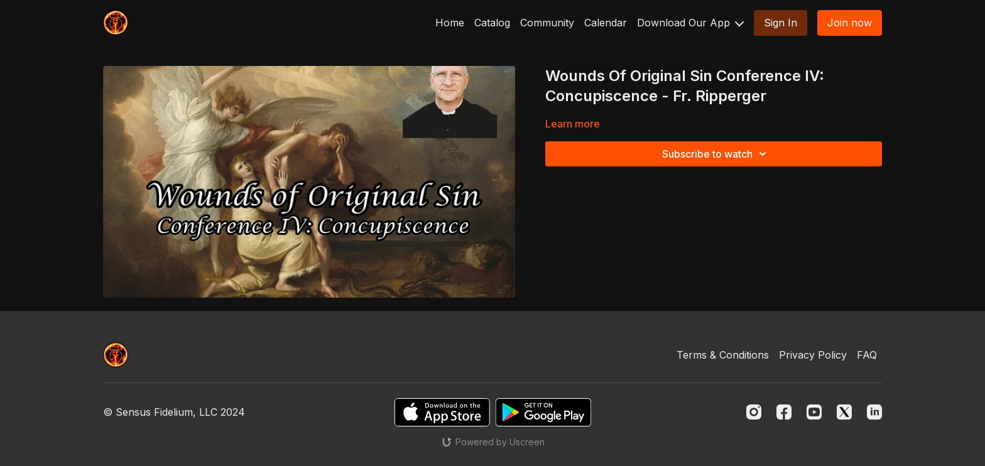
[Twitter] (844, 412)
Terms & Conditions (723, 355)
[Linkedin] (874, 412)
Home (449, 22)
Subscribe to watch (716, 153)
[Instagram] (753, 412)
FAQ (867, 355)
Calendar (605, 22)
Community (547, 22)
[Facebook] (784, 412)
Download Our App (690, 22)
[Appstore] (442, 412)
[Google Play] (543, 412)
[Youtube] (814, 412)
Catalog (492, 22)
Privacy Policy (813, 355)
